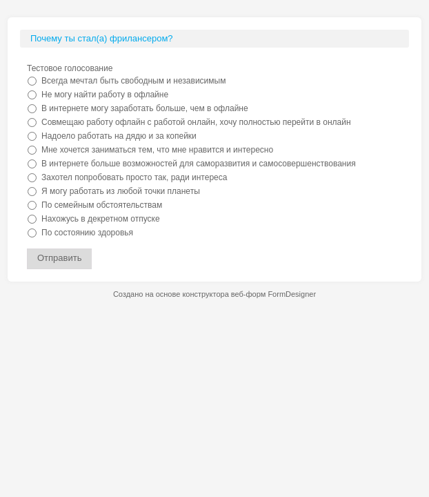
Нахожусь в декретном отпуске (100, 219)
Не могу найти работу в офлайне (104, 94)
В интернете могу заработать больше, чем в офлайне (144, 108)
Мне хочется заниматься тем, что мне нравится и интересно (157, 150)
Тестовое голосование (69, 68)
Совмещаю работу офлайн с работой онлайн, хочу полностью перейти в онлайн (196, 122)
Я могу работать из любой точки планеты (120, 191)
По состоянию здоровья (87, 232)
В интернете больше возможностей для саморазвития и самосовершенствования (198, 163)
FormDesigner (292, 294)
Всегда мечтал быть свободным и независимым (133, 81)
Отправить (59, 258)
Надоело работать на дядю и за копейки (119, 136)
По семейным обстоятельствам (101, 205)
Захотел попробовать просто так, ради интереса (134, 177)
